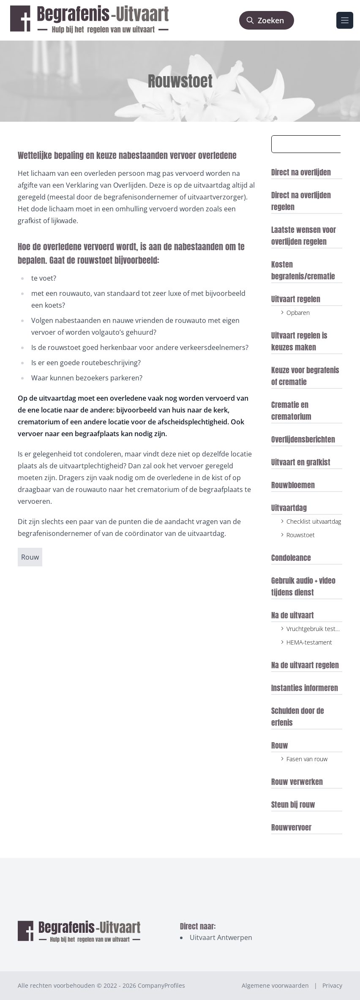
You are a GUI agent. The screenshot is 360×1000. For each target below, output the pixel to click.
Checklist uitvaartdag (313, 521)
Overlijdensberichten (303, 439)
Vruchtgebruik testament (319, 629)
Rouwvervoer (291, 827)
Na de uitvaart (292, 615)
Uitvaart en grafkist (300, 462)
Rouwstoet (300, 535)
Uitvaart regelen (295, 299)
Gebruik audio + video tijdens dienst (303, 586)
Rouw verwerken (297, 781)
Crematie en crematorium (291, 410)
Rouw (279, 745)
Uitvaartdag (289, 508)
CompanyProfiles (161, 985)
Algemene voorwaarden (275, 985)
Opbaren (298, 313)
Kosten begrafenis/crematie (303, 270)
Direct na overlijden (301, 172)
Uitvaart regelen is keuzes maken (299, 341)
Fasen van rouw (306, 759)
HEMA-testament (309, 642)
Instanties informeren (304, 688)
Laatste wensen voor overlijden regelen (303, 235)
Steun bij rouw (293, 804)
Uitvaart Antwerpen (221, 937)
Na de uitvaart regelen (305, 665)
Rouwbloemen (293, 485)
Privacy (332, 985)
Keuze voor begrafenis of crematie (305, 376)
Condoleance (291, 557)
